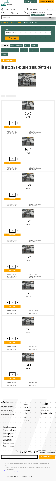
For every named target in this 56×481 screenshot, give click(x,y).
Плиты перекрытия (8, 434)
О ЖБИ (25, 414)
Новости (26, 407)
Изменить (49, 15)
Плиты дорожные (8, 437)
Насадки (4, 54)
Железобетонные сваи (9, 427)
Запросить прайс (11, 9)
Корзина (31, 2)
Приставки (34, 45)
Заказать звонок (47, 456)
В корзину (12, 127)
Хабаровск (33, 9)
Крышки (27, 45)
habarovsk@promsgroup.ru (14, 13)
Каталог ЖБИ (44, 404)
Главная (3, 22)
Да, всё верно (38, 15)
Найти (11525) (11, 38)
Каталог (11, 22)
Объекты (26, 417)
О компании (27, 411)
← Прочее (5, 45)
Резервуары (23, 49)
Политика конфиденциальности (14, 471)
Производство (45, 407)
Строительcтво (45, 411)
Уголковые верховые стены (10, 49)
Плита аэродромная (8, 443)
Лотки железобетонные (9, 430)
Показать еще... (8, 60)
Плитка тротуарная (8, 446)
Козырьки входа (34, 49)
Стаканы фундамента (16, 45)
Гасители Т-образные (47, 49)
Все (3, 96)
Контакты (26, 420)
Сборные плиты (7, 440)
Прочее (18, 22)
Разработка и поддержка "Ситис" (20, 476)
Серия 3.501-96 (11, 96)
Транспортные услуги (47, 414)
